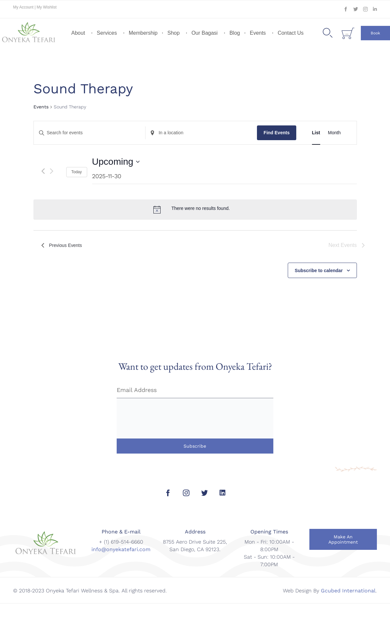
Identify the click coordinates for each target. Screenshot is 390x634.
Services (107, 33)
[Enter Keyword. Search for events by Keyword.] (89, 132)
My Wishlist (47, 7)
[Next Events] (51, 171)
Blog (234, 33)
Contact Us (290, 33)
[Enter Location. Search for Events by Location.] (201, 132)
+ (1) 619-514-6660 (121, 542)
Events (258, 33)
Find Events (276, 132)
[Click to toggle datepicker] (116, 161)
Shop (173, 33)
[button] (375, 33)
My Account (23, 7)
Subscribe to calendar (318, 270)
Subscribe (195, 446)
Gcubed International (348, 590)
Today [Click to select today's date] (76, 172)
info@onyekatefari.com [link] (120, 549)
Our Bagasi (204, 33)
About (78, 33)
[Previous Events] (43, 171)
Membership (143, 33)
